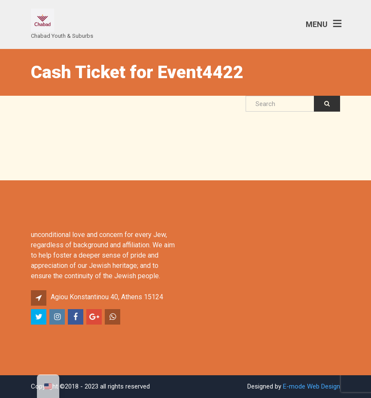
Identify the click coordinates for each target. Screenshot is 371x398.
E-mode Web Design (311, 386)
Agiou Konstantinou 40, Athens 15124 (107, 297)
